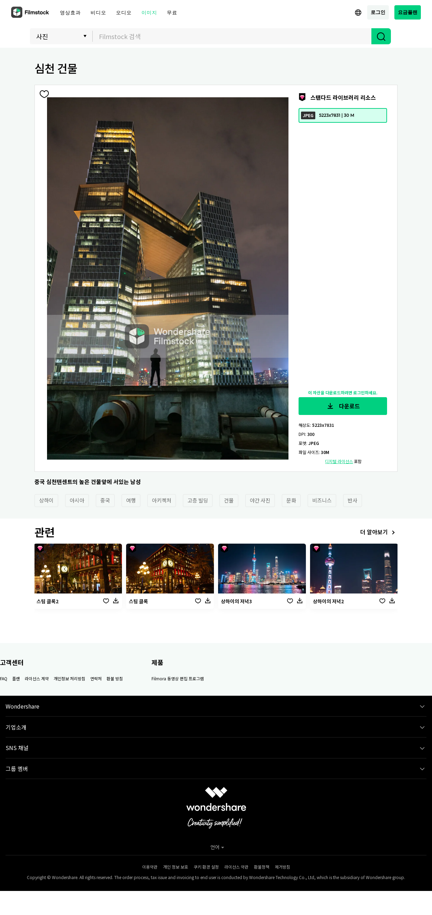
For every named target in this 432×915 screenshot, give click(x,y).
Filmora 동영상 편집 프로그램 (178, 678)
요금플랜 (407, 12)
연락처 (96, 678)
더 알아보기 (379, 533)
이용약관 (149, 867)
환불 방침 (115, 678)
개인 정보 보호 (175, 867)
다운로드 (343, 406)
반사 (352, 500)
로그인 (378, 12)
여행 (131, 500)
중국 (105, 500)
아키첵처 (161, 500)
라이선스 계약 (37, 678)
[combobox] (232, 36)
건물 (229, 500)
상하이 (46, 500)
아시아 (77, 500)
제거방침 (282, 867)
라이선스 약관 (236, 867)
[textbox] (232, 36)
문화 (291, 500)
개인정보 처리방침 (69, 678)
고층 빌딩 (197, 500)
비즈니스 (322, 500)
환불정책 (261, 867)
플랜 (16, 678)
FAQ (3, 678)
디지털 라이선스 (339, 461)
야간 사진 (260, 500)
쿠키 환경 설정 (206, 867)
